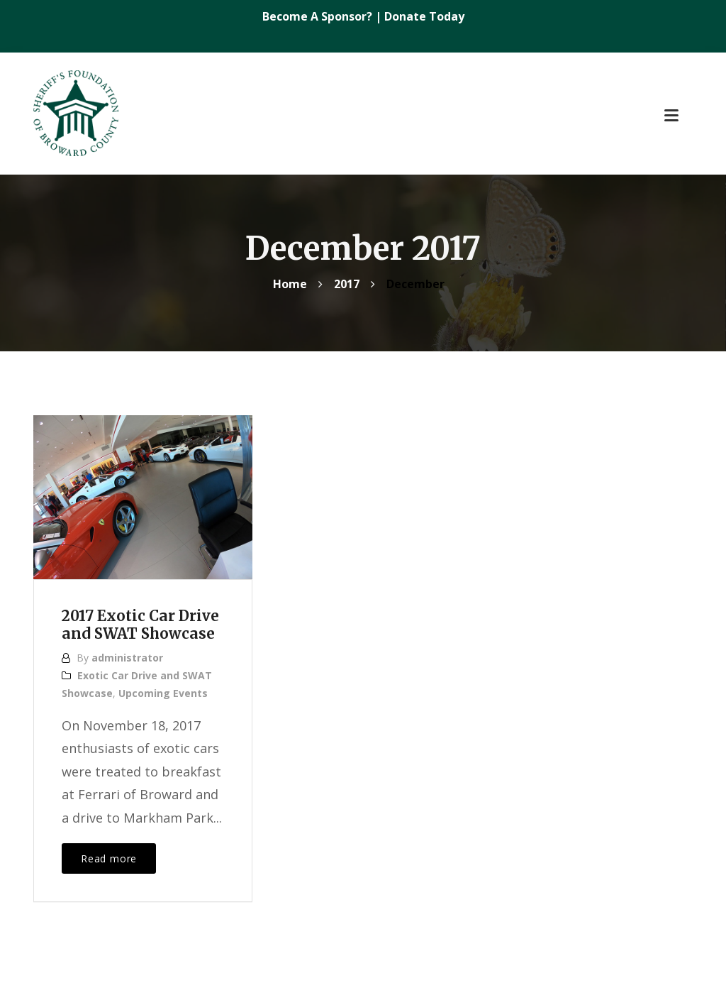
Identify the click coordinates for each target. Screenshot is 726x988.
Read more (109, 858)
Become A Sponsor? (318, 16)
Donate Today (424, 16)
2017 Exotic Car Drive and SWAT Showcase (141, 625)
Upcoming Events (163, 693)
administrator (127, 657)
